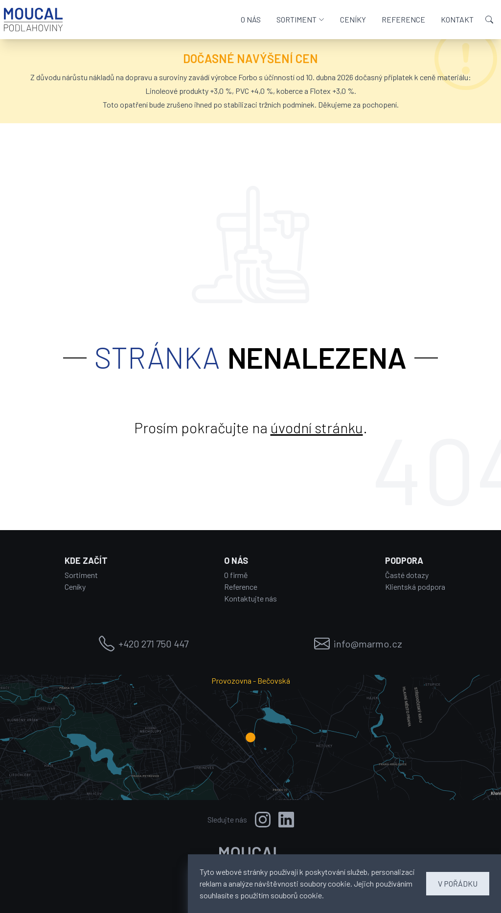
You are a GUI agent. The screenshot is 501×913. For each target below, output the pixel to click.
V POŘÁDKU (458, 883)
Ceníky (75, 586)
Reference (240, 586)
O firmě (236, 574)
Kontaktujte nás (250, 598)
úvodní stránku (317, 427)
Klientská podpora (415, 586)
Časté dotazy (407, 574)
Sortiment (81, 574)
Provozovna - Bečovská (250, 680)
